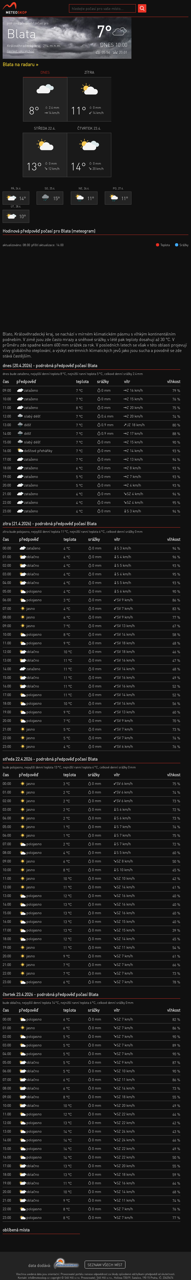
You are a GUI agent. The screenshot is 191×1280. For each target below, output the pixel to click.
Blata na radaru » (20, 64)
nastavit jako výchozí (20, 51)
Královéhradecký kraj (23, 45)
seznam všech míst (105, 1264)
